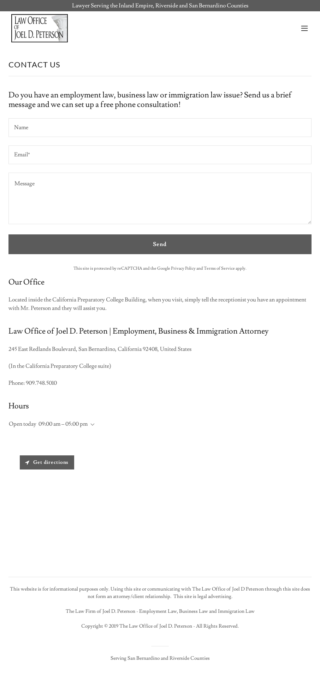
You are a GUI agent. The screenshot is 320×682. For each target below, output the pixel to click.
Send (160, 244)
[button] (304, 28)
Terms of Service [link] (219, 268)
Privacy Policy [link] (183, 268)
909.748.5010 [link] (41, 383)
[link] (39, 28)
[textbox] (160, 127)
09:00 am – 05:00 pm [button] (63, 423)
